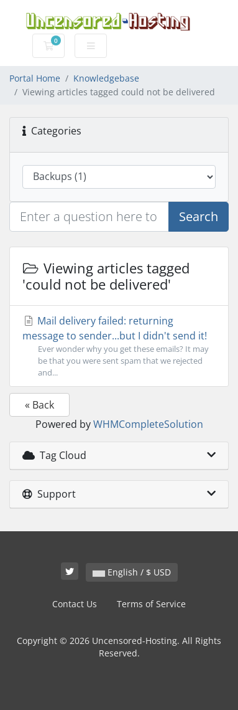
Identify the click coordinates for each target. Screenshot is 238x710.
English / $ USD (132, 572)
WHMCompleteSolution (148, 424)
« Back (39, 405)
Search (198, 216)
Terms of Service (151, 604)
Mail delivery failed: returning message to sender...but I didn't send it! (119, 346)
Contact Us (74, 604)
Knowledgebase (106, 78)
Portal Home (34, 78)
